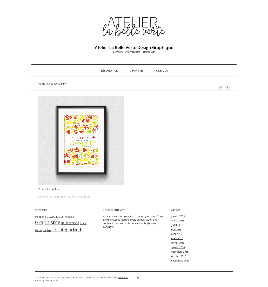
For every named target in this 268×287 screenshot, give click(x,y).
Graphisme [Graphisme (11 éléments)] (48, 222)
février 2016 (177, 242)
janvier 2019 (178, 216)
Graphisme (136, 70)
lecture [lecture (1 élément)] (83, 223)
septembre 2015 (180, 260)
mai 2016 (176, 229)
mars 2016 (177, 238)
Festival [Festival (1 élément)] (59, 217)
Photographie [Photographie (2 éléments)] (43, 230)
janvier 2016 (178, 247)
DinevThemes (51, 280)
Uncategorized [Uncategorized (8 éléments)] (66, 229)
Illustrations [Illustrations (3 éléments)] (70, 223)
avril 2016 (176, 233)
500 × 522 (67, 196)
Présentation (109, 70)
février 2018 (177, 220)
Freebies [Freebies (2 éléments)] (68, 216)
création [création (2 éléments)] (39, 216)
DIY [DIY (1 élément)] (46, 217)
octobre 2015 (178, 256)
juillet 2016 (177, 225)
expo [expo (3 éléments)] (52, 216)
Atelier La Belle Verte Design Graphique (134, 47)
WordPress (123, 277)
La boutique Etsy (56, 83)
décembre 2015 (180, 251)
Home (41, 83)
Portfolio (161, 70)
